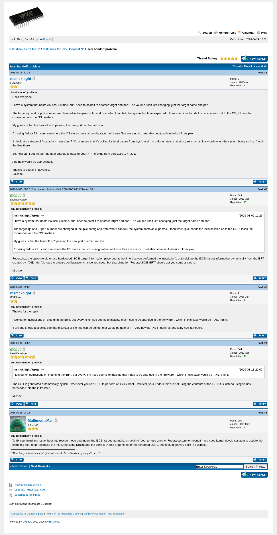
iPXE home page (34, 513)
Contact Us (17, 513)
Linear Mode (260, 66)
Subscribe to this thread (27, 494)
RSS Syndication (116, 513)
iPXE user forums (55, 49)
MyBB (25, 521)
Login (36, 39)
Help (262, 32)
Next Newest (39, 466)
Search (205, 32)
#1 (265, 72)
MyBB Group (52, 521)
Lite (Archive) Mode (94, 513)
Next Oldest (20, 466)
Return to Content (71, 513)
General (74, 49)
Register (47, 39)
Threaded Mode (241, 66)
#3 (265, 287)
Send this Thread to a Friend (29, 489)
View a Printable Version (27, 484)
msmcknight (20, 79)
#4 (265, 343)
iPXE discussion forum (24, 49)
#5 (265, 412)
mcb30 (89, 189)
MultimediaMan (41, 420)
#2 (265, 189)
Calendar (246, 32)
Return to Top (53, 513)
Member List (225, 32)
